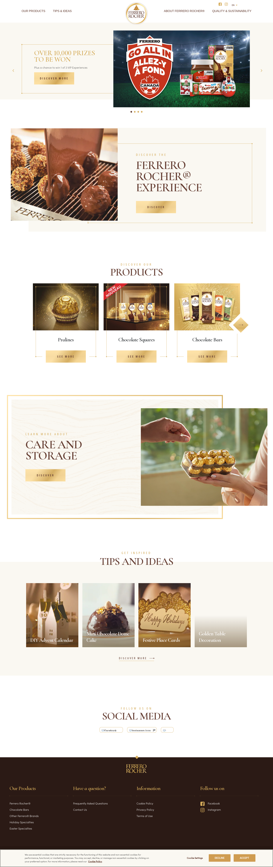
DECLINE (220, 858)
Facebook (210, 805)
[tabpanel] (136, 61)
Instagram (210, 812)
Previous (13, 70)
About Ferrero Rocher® (184, 11)
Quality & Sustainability (231, 11)
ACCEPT (244, 858)
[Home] (136, 13)
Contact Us (80, 812)
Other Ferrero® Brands (24, 818)
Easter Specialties (21, 830)
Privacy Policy (145, 812)
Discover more (54, 79)
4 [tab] (141, 114)
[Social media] (221, 4)
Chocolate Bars (19, 812)
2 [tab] (134, 114)
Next (262, 70)
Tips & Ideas (62, 11)
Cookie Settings (195, 858)
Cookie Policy (144, 805)
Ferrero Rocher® (20, 805)
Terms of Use (144, 818)
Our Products (33, 11)
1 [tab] (131, 113)
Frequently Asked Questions (90, 805)
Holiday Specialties (22, 824)
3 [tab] (138, 114)
